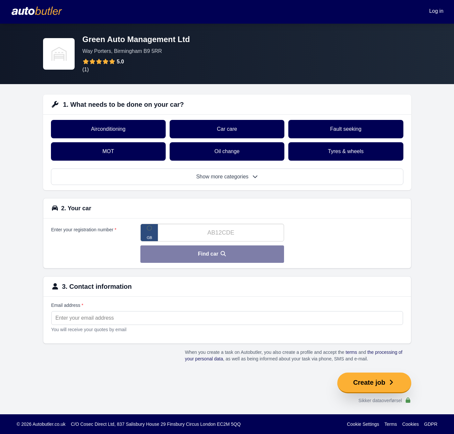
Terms (390, 424)
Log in (436, 11)
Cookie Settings (363, 424)
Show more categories (227, 176)
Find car (212, 254)
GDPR (430, 424)
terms (351, 352)
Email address (67, 305)
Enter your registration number (83, 229)
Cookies (410, 424)
